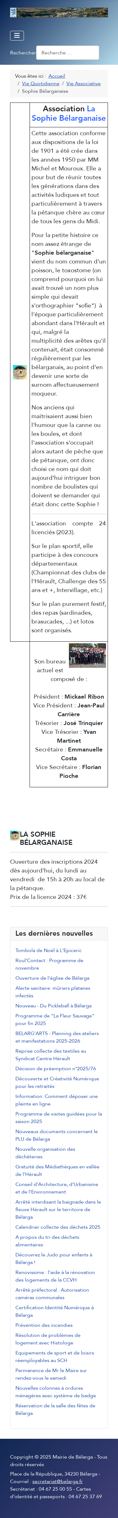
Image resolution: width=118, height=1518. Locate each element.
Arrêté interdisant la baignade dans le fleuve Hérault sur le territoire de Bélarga (58, 1210)
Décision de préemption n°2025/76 (55, 1068)
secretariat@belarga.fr (57, 1481)
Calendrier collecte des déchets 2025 (57, 1227)
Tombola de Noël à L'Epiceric (48, 950)
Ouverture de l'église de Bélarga (52, 978)
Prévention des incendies (44, 1325)
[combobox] (67, 53)
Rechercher (23, 52)
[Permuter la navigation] (17, 36)
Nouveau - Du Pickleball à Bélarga (53, 1005)
